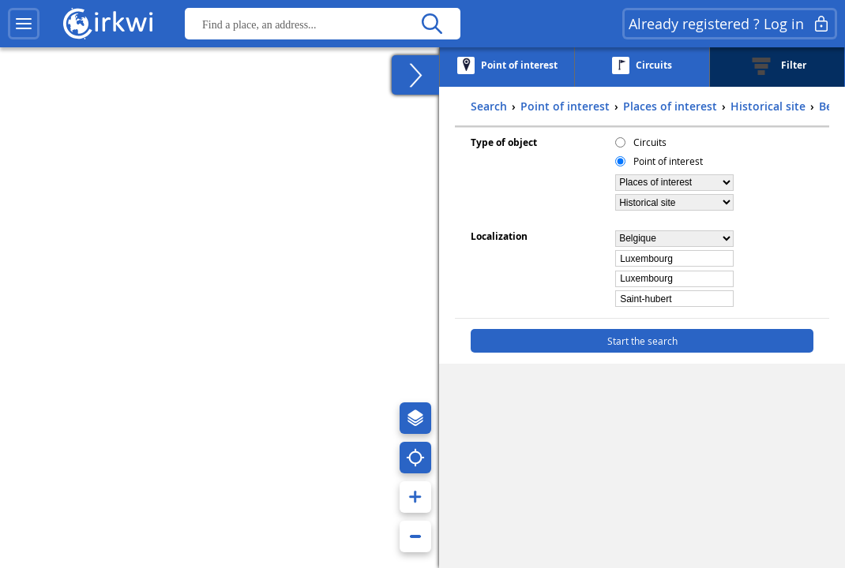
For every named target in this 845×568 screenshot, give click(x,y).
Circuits (650, 142)
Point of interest (668, 161)
